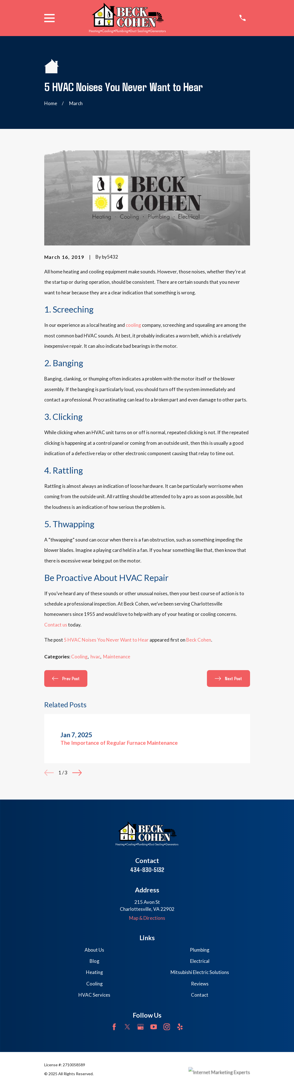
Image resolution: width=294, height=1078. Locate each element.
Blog (94, 961)
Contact (199, 995)
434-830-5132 (147, 869)
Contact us (55, 625)
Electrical (199, 961)
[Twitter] (127, 1026)
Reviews (200, 984)
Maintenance (116, 656)
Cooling (79, 656)
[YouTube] (153, 1026)
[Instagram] (167, 1026)
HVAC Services (94, 995)
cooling (133, 325)
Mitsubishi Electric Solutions (200, 972)
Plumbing (199, 950)
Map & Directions (147, 918)
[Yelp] (180, 1026)
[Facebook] (114, 1026)
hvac (95, 656)
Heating (94, 972)
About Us (94, 950)
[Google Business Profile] (140, 1026)
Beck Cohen (198, 640)
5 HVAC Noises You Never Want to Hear (106, 640)
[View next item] (77, 772)
